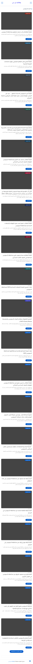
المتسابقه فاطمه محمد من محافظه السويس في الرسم (17, 512)
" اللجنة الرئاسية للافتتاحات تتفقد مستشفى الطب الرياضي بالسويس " (17, 448)
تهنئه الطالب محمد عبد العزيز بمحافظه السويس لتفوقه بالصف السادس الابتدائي (17, 161)
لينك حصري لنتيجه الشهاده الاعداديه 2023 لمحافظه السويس (17, 288)
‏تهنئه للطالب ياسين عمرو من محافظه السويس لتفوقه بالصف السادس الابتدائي (18, 384)
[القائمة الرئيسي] (31, 3)
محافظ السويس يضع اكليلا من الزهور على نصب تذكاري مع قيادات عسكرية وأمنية (18, 607)
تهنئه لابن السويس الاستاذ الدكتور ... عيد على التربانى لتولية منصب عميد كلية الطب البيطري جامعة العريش (16, 96)
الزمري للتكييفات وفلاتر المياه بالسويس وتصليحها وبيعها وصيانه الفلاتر (17, 320)
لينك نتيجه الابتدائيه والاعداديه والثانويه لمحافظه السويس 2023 (18, 352)
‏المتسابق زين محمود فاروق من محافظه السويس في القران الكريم (17, 575)
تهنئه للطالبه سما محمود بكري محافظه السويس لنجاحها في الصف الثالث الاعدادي (17, 256)
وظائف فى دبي (16, 3)
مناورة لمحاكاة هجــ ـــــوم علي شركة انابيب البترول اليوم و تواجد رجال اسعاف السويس (18, 416)
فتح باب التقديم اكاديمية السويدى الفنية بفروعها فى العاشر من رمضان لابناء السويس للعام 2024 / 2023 (17, 193)
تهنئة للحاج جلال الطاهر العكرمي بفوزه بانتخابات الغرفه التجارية (18, 63)
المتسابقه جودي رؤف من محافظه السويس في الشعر (18, 544)
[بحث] (2, 3)
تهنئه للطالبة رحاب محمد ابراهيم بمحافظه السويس (17, 32)
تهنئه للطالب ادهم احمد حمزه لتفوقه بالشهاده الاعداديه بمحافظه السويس (18, 225)
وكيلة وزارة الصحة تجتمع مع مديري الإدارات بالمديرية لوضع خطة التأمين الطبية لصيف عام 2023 (16, 129)
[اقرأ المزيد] (28, 39)
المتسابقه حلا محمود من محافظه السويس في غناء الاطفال (17, 480)
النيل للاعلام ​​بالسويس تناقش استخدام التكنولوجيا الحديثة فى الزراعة (17, 639)
